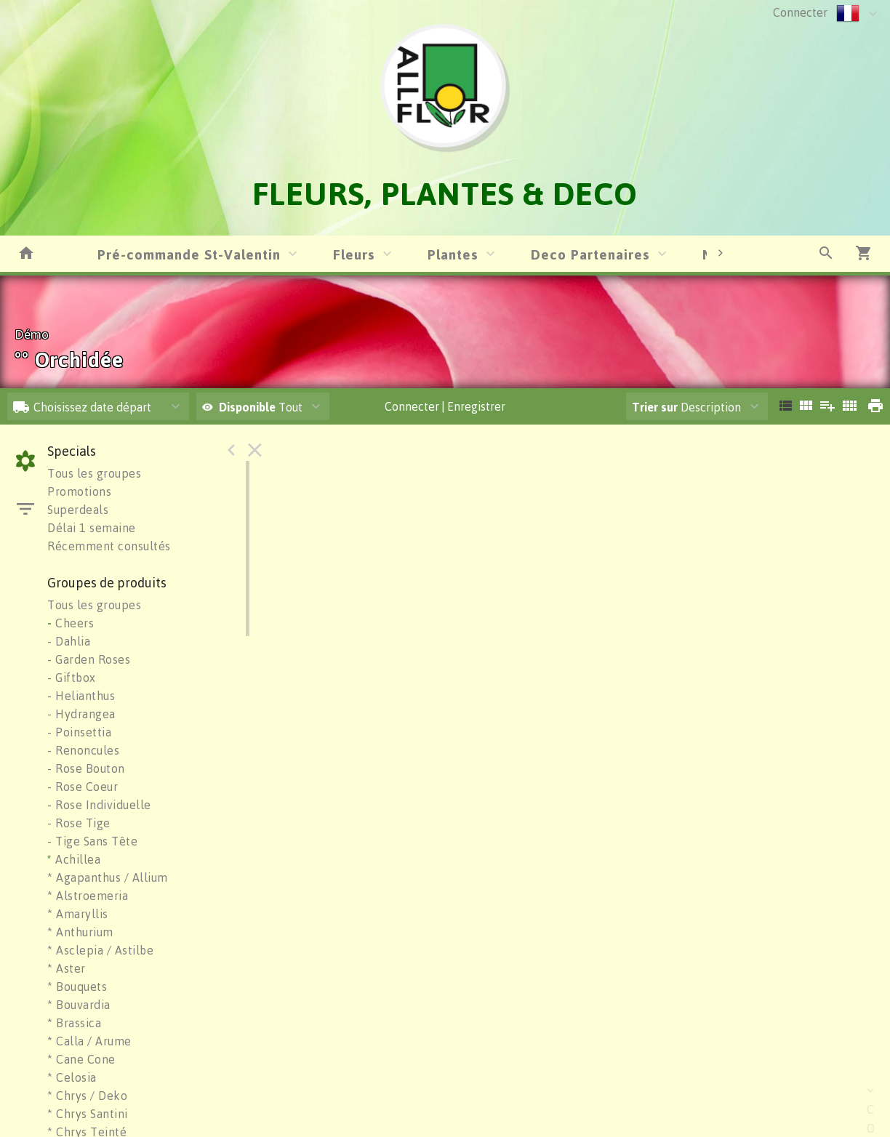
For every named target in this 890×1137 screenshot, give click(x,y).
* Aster (66, 968)
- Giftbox (71, 677)
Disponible (248, 407)
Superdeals (77, 509)
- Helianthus (81, 695)
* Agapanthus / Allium (107, 877)
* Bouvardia (79, 1004)
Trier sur (655, 407)
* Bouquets (77, 986)
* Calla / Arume (89, 1041)
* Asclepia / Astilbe (100, 950)
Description (686, 407)
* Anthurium (80, 932)
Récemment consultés (109, 546)
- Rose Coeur (82, 786)
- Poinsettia (79, 732)
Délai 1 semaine (91, 528)
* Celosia (72, 1077)
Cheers (70, 623)
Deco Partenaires (590, 254)
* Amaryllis (77, 914)
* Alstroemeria (87, 895)
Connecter (800, 12)
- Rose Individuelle (99, 804)
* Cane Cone (81, 1059)
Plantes (453, 254)
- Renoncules (83, 750)
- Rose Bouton (86, 768)
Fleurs (354, 254)
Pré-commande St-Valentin (189, 254)
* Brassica (74, 1023)
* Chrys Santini (87, 1113)
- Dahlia (68, 641)
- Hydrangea (81, 714)
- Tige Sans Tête (92, 841)
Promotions (79, 491)
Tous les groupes (94, 473)
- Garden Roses (88, 659)
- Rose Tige (79, 823)
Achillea (73, 859)
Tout (252, 407)
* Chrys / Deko (87, 1095)
